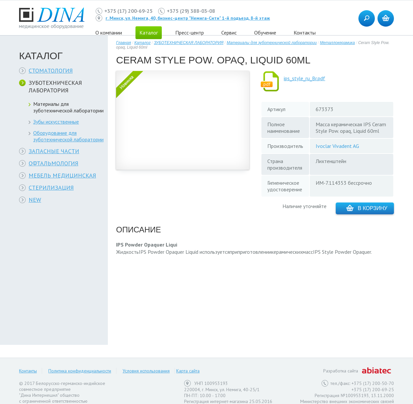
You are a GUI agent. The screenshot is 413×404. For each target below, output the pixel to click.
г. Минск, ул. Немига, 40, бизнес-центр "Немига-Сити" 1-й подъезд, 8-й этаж (188, 18)
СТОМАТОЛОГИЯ (51, 70)
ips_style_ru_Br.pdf (304, 78)
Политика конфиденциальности (79, 371)
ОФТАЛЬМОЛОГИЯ (53, 163)
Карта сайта (188, 371)
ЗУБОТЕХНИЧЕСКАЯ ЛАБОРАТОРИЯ (55, 86)
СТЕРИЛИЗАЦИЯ (51, 187)
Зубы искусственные (56, 121)
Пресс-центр (189, 32)
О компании (108, 32)
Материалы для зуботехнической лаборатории (68, 107)
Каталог (142, 42)
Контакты (305, 32)
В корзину (366, 208)
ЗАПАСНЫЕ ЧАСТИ (54, 151)
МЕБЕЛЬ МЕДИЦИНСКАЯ (62, 175)
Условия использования (146, 371)
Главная (123, 42)
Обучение (265, 32)
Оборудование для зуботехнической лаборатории (68, 136)
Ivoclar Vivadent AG (337, 146)
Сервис (229, 32)
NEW (35, 199)
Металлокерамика (337, 42)
